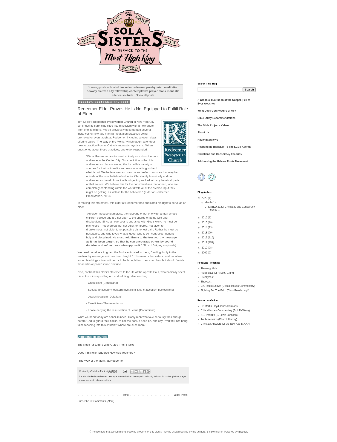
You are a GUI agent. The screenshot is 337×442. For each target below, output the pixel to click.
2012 (205, 237)
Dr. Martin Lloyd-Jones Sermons (219, 306)
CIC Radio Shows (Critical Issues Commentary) (228, 285)
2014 (205, 227)
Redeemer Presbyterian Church (113, 121)
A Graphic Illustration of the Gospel (219, 99)
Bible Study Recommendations (217, 118)
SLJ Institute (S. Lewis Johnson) (219, 314)
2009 (205, 252)
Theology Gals (209, 268)
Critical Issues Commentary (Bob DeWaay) (225, 310)
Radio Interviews (208, 139)
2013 (205, 232)
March (209, 202)
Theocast (206, 281)
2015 (205, 222)
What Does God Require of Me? (217, 110)
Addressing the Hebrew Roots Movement (223, 161)
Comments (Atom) (103, 401)
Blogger (242, 431)
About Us (203, 132)
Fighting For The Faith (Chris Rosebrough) (225, 290)
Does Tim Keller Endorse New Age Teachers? (106, 352)
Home (125, 394)
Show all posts (145, 95)
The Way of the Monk (110, 141)
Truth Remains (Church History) (219, 319)
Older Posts (180, 394)
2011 (205, 242)
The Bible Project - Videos (213, 125)
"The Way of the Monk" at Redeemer (101, 360)
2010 (205, 247)
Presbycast (207, 277)
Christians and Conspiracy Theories (220, 154)
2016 (205, 217)
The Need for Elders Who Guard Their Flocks (106, 344)
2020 (205, 198)
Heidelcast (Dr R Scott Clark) (217, 272)
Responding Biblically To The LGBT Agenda (224, 146)
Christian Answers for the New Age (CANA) (225, 323)
